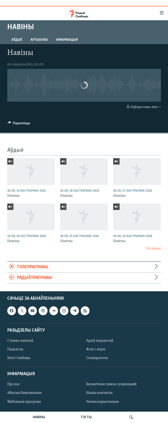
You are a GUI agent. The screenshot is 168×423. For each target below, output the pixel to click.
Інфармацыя (67, 40)
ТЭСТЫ (86, 417)
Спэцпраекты (97, 358)
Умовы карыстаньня (102, 401)
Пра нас (13, 384)
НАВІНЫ (39, 417)
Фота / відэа (95, 349)
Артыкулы (39, 40)
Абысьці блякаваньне (24, 393)
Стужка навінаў (20, 341)
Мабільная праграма (24, 401)
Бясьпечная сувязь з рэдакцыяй (111, 384)
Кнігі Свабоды (18, 358)
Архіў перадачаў (99, 341)
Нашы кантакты (99, 393)
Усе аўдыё (153, 248)
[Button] (19, 124)
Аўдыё (16, 40)
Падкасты (15, 349)
